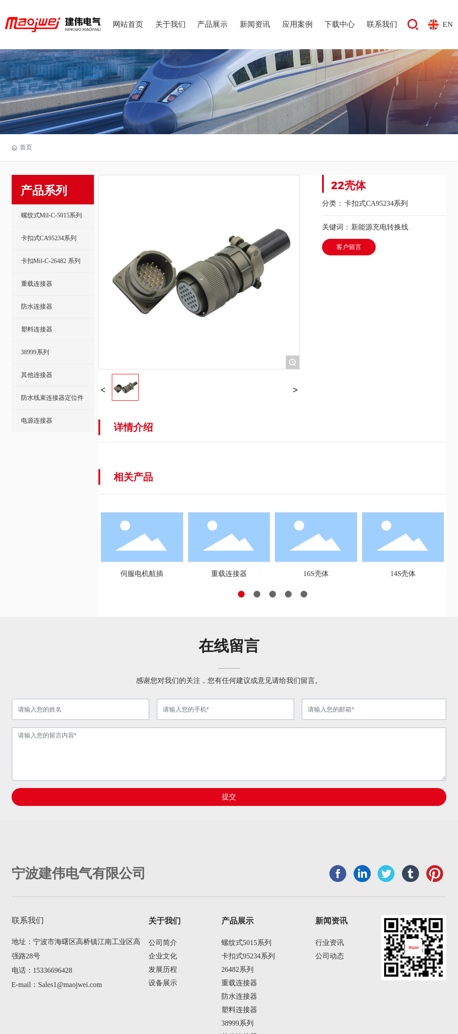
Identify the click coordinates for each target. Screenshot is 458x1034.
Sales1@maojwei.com (70, 984)
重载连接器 (229, 573)
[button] (241, 594)
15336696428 (52, 970)
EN (448, 24)
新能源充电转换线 (379, 227)
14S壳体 (403, 573)
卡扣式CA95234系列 (376, 203)
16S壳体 (316, 573)
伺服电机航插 (141, 573)
